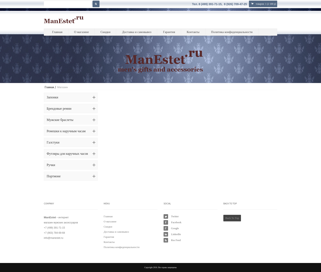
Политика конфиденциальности (232, 32)
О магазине (81, 32)
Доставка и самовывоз (136, 32)
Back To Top (232, 218)
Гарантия (169, 32)
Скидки (105, 32)
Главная (57, 32)
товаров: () (263, 4)
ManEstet (64, 19)
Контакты (193, 32)
